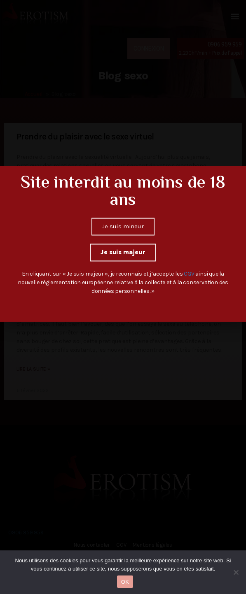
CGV (189, 258)
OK (125, 582)
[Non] (236, 572)
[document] (123, 297)
